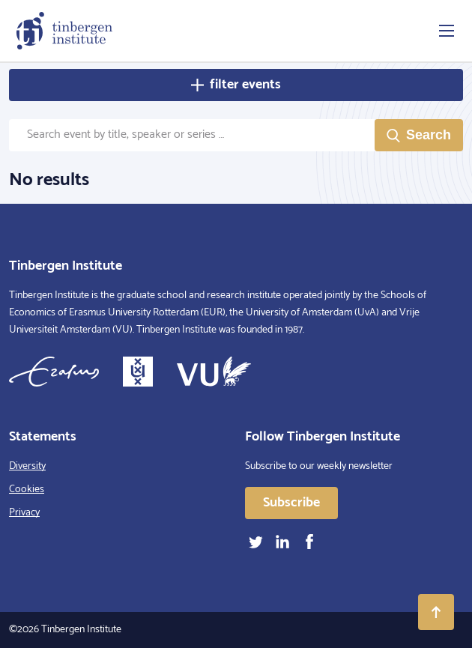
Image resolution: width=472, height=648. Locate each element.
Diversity (27, 466)
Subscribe (291, 502)
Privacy (24, 512)
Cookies (26, 489)
